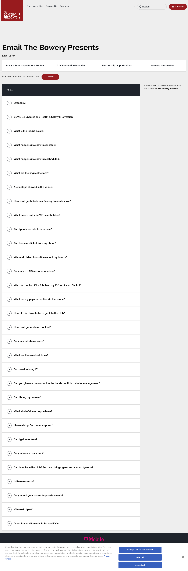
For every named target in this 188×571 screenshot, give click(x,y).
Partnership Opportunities (116, 65)
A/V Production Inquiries (71, 65)
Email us (53, 76)
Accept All (140, 566)
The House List (58, 6)
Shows (29, 6)
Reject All (140, 558)
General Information (161, 65)
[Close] (183, 558)
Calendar (87, 6)
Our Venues (41, 6)
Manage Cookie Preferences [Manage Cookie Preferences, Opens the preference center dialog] (140, 551)
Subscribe (179, 6)
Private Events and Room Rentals (27, 65)
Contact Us (74, 6)
